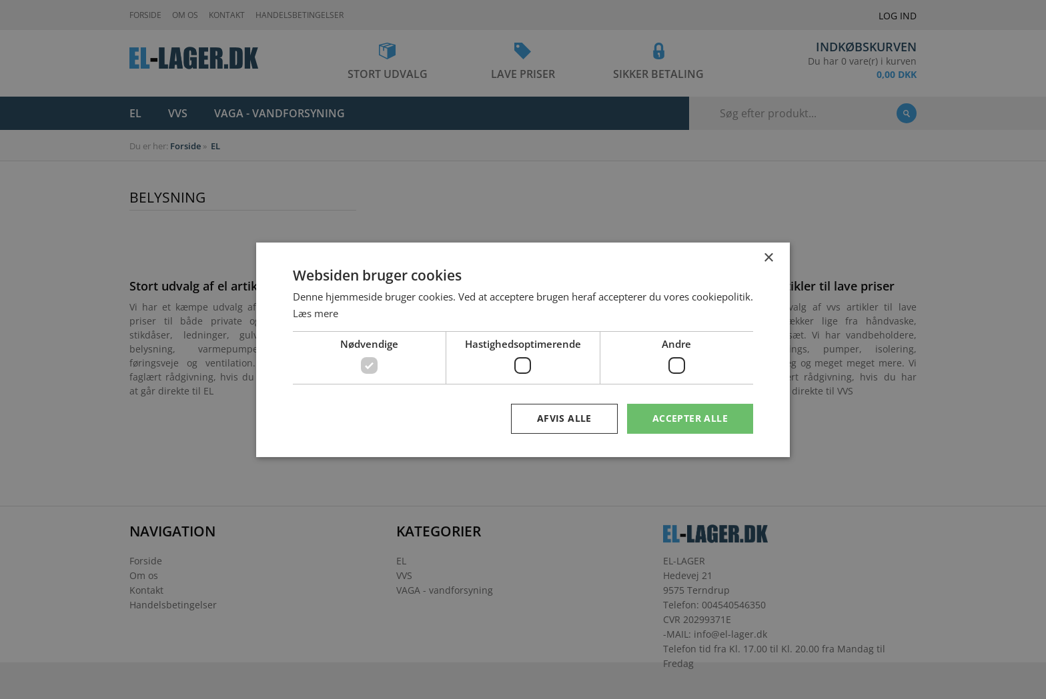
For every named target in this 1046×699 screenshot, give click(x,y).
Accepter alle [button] (690, 418)
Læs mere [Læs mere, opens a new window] (315, 313)
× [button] (768, 258)
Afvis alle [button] (564, 418)
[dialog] (523, 349)
